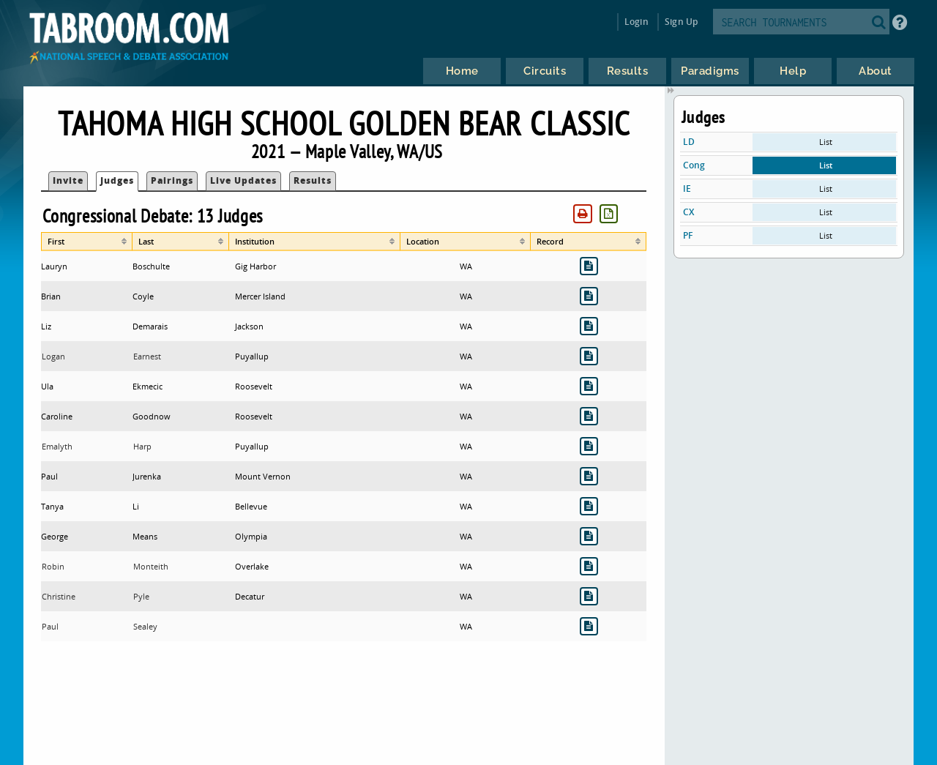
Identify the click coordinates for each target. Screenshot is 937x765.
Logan (53, 356)
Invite (68, 180)
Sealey (145, 626)
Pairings (172, 180)
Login (636, 21)
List (825, 141)
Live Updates (243, 180)
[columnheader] (86, 241)
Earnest (147, 356)
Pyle (141, 596)
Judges (117, 180)
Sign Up (681, 21)
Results (313, 180)
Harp (142, 446)
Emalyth (57, 446)
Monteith (150, 566)
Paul (50, 626)
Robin (53, 566)
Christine (58, 596)
